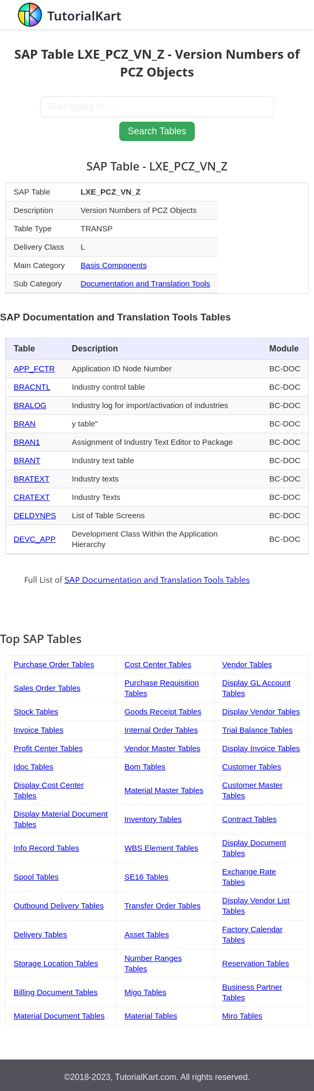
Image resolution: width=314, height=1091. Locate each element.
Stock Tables (36, 711)
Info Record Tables (46, 847)
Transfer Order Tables (162, 905)
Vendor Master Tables (162, 748)
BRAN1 (27, 441)
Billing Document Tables (56, 992)
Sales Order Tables (47, 687)
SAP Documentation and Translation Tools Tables (157, 580)
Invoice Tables (39, 729)
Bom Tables (144, 766)
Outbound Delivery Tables (59, 905)
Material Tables (150, 1015)
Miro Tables (242, 1015)
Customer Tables (251, 766)
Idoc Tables (34, 766)
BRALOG (30, 405)
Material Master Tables (164, 790)
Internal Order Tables (161, 729)
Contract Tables (249, 819)
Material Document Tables (59, 1015)
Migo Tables (145, 992)
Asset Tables (146, 934)
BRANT (27, 460)
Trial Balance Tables (257, 729)
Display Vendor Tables (261, 711)
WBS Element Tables (161, 847)
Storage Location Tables (56, 963)
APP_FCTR (34, 368)
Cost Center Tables (157, 664)
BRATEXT (31, 478)
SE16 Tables (146, 876)
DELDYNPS (35, 515)
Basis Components (114, 265)
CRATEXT (32, 497)
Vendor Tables (247, 664)
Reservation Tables (255, 963)
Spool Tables (36, 876)
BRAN (25, 423)
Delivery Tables (40, 934)
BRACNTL (32, 386)
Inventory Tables (153, 819)
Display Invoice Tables (261, 748)
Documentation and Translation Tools (146, 283)
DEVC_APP (35, 538)
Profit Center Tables (48, 748)
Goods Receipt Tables (162, 711)
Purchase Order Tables (54, 664)
